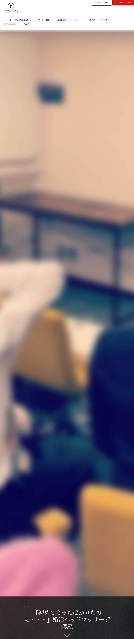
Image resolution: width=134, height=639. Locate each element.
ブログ (26, 24)
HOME (7, 20)
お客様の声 (62, 20)
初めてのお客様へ (23, 20)
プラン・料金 (44, 20)
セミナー (78, 20)
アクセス (103, 20)
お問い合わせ (10, 24)
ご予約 (92, 20)
